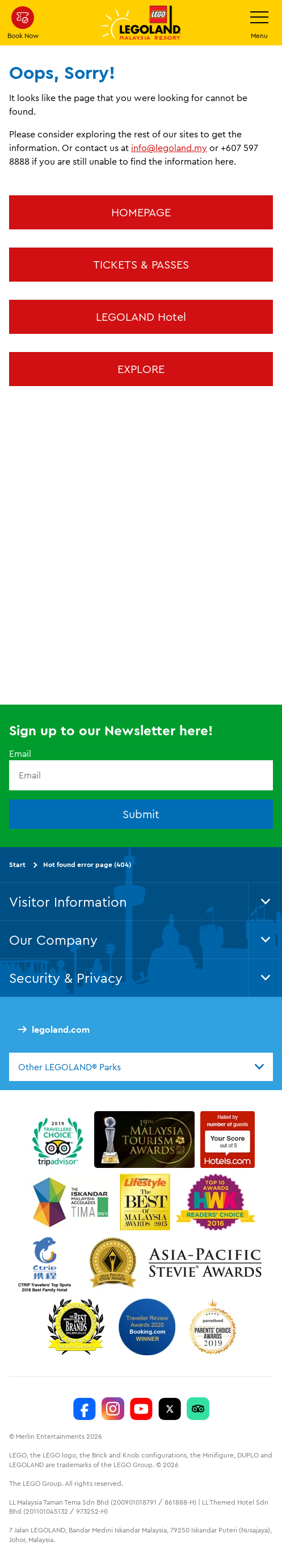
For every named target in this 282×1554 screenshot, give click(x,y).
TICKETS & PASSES (141, 264)
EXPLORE (141, 369)
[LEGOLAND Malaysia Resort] (84, 1409)
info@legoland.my (169, 147)
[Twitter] (169, 1409)
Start (17, 864)
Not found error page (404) (87, 864)
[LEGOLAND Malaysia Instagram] (113, 1409)
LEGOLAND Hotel (141, 316)
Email (20, 754)
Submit (141, 814)
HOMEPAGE (141, 212)
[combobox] (141, 1067)
